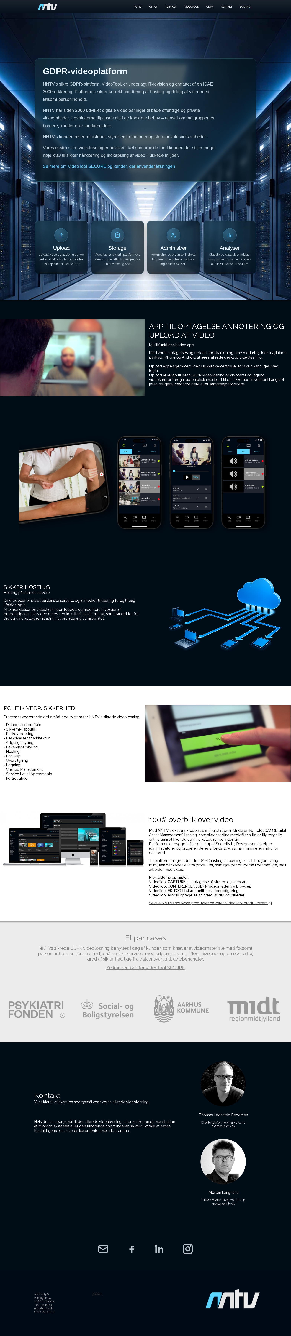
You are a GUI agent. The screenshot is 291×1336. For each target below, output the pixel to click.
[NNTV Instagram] (188, 1249)
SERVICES (171, 6)
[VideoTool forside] (47, 6)
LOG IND (245, 6)
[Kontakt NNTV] (103, 1249)
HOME (137, 6)
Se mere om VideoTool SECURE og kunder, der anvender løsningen (109, 166)
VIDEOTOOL (191, 6)
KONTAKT (226, 6)
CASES (97, 1294)
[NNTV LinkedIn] (160, 1249)
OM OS (153, 6)
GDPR (209, 6)
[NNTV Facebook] (131, 1249)
